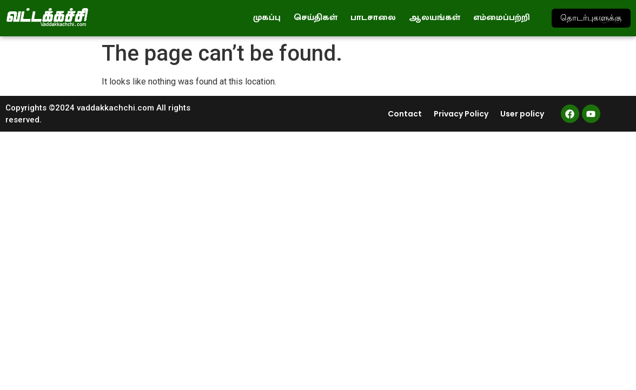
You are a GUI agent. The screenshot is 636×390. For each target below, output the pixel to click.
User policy (522, 113)
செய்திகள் (315, 17)
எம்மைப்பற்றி (501, 17)
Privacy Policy (461, 113)
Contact (405, 113)
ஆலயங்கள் (434, 17)
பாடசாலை (373, 17)
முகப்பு (267, 17)
